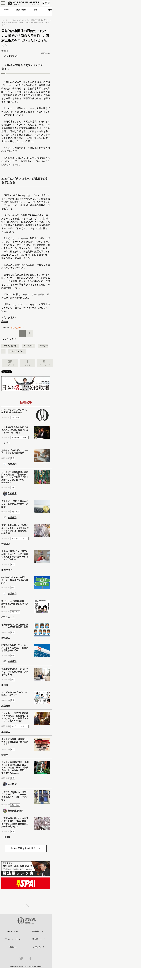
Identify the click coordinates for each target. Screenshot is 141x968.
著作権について (38, 939)
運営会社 (13, 947)
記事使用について (39, 931)
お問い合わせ (38, 947)
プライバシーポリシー (13, 939)
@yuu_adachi (17, 327)
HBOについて (12, 931)
